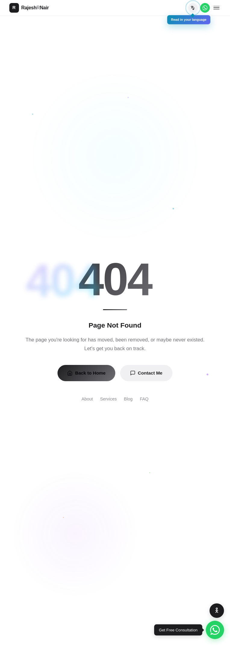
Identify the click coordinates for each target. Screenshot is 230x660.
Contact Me (146, 373)
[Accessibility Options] (217, 610)
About (87, 399)
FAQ (144, 399)
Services (108, 399)
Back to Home (86, 373)
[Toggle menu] (216, 8)
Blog (128, 399)
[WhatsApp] (205, 8)
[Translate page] (193, 8)
